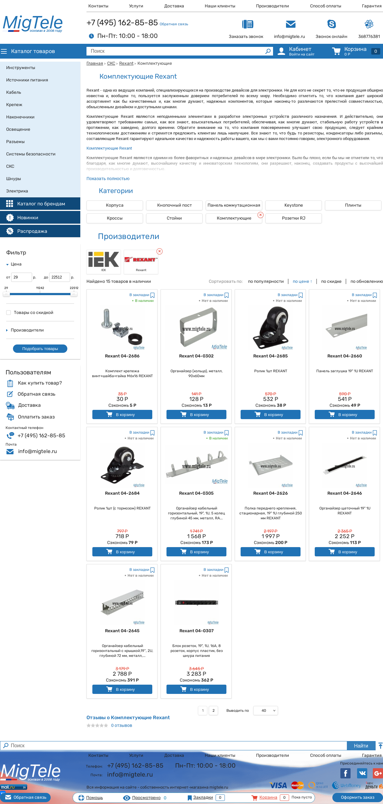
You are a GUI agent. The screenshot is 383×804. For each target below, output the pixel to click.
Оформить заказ (357, 797)
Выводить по (237, 710)
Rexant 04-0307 (196, 630)
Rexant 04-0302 (196, 356)
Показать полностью (107, 178)
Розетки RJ (293, 218)
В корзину (120, 414)
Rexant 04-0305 (196, 493)
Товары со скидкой (29, 312)
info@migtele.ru (37, 451)
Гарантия (372, 6)
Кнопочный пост (174, 205)
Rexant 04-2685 (270, 356)
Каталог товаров (27, 51)
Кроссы (115, 218)
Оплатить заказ (36, 416)
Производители (272, 6)
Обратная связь (174, 24)
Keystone (293, 205)
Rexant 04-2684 (122, 493)
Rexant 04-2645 (122, 630)
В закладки (139, 295)
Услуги (136, 6)
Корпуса (115, 205)
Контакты (98, 6)
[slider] (6, 294)
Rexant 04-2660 (344, 356)
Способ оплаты (325, 6)
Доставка (174, 6)
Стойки (174, 218)
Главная (94, 63)
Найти (361, 745)
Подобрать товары (40, 348)
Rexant (126, 63)
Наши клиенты (220, 6)
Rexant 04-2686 (122, 356)
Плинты (353, 205)
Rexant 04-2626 (270, 493)
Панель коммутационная (234, 205)
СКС (111, 63)
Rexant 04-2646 (344, 493)
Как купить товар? (40, 383)
